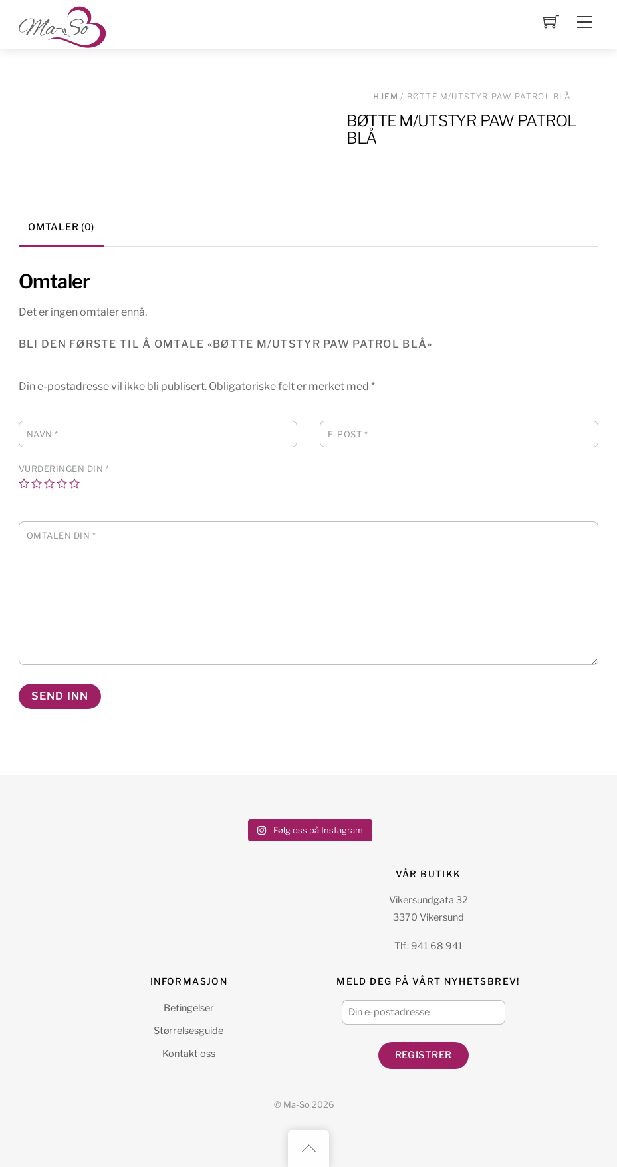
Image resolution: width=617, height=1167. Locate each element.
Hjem (385, 96)
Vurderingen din (64, 469)
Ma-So (296, 1105)
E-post (348, 434)
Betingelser (189, 1008)
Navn (43, 434)
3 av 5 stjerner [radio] (49, 483)
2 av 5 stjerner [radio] (36, 483)
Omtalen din (61, 536)
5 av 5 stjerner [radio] (74, 483)
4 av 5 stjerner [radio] (62, 483)
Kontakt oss (188, 1054)
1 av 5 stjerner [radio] (24, 483)
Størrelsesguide (188, 1031)
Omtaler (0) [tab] (61, 227)
